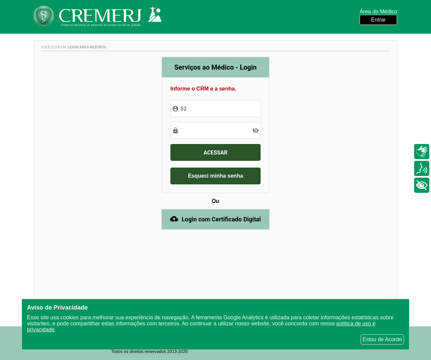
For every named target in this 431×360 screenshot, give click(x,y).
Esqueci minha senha (215, 176)
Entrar (378, 20)
